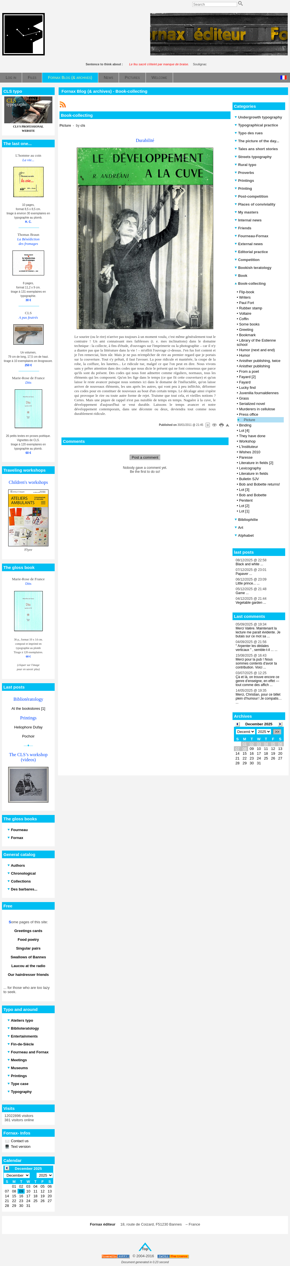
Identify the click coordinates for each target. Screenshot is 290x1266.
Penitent (246, 500)
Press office (248, 414)
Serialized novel (252, 404)
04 (266, 744)
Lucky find (247, 387)
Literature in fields (253, 473)
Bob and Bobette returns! (259, 484)
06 (280, 744)
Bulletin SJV (249, 479)
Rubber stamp (250, 308)
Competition (246, 260)
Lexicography (250, 468)
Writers (245, 297)
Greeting (246, 329)
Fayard (244, 382)
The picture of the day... (256, 141)
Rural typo (245, 165)
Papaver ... (244, 574)
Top (145, 1249)
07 (237, 749)
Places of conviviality (254, 204)
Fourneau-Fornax (251, 236)
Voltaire (245, 313)
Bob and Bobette (252, 495)
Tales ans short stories (256, 149)
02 (252, 744)
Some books (249, 324)
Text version (20, 1146)
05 (273, 744)
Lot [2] (244, 506)
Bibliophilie (246, 519)
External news (248, 244)
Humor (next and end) (257, 350)
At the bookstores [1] (28, 708)
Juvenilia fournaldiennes (258, 393)
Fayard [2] (247, 377)
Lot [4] (244, 430)
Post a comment (145, 457)
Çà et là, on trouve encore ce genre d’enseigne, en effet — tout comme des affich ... (257, 681)
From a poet (249, 371)
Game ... (242, 593)
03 (259, 744)
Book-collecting (250, 283)
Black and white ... (249, 564)
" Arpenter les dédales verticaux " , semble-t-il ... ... (257, 648)
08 (244, 749)
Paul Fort (246, 303)
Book (240, 275)
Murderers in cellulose (257, 409)
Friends (242, 228)
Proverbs (244, 173)
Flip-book (246, 292)
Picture (249, 420)
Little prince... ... (248, 583)
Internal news (248, 220)
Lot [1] (244, 511)
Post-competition (251, 196)
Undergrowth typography (258, 117)
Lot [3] (244, 490)
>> (277, 732)
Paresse (246, 457)
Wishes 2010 (249, 452)
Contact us (19, 1141)
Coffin (244, 319)
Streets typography (253, 157)
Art (238, 527)
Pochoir (28, 736)
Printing (243, 188)
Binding (245, 425)
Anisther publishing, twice (259, 361)
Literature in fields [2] (256, 463)
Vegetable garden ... (251, 603)
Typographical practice (256, 125)
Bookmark (247, 335)
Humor (244, 355)
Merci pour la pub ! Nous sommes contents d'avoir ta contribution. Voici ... (256, 663)
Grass (244, 398)
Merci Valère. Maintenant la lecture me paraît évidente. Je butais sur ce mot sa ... (258, 632)
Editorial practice (251, 252)
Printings (244, 180)
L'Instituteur (248, 447)
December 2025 (258, 724)
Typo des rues (248, 133)
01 (244, 744)
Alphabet (244, 535)
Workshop (247, 441)
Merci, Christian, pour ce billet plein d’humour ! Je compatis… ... (259, 698)
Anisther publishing (254, 366)
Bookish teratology (252, 268)
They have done (252, 436)
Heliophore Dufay (28, 727)
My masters (246, 212)
